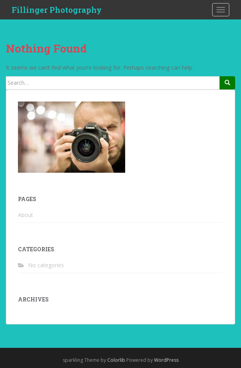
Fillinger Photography (57, 10)
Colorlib (116, 360)
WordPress (166, 360)
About (25, 215)
